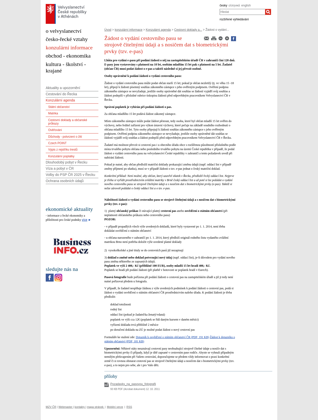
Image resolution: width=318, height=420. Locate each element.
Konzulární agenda (158, 30)
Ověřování (55, 130)
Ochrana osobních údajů (65, 181)
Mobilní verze (115, 406)
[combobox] (242, 12)
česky (223, 5)
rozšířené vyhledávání (234, 19)
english (246, 5)
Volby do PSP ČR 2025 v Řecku (70, 175)
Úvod (107, 30)
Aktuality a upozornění (63, 88)
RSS (129, 406)
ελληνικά (234, 5)
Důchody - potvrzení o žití (65, 136)
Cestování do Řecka (61, 94)
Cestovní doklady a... (188, 30)
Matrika (53, 113)
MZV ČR (51, 406)
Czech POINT (57, 143)
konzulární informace (128, 30)
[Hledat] (268, 12)
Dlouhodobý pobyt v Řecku (66, 162)
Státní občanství (59, 107)
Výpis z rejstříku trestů (63, 149)
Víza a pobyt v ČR (60, 168)
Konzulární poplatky (61, 156)
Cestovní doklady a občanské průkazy (67, 121)
